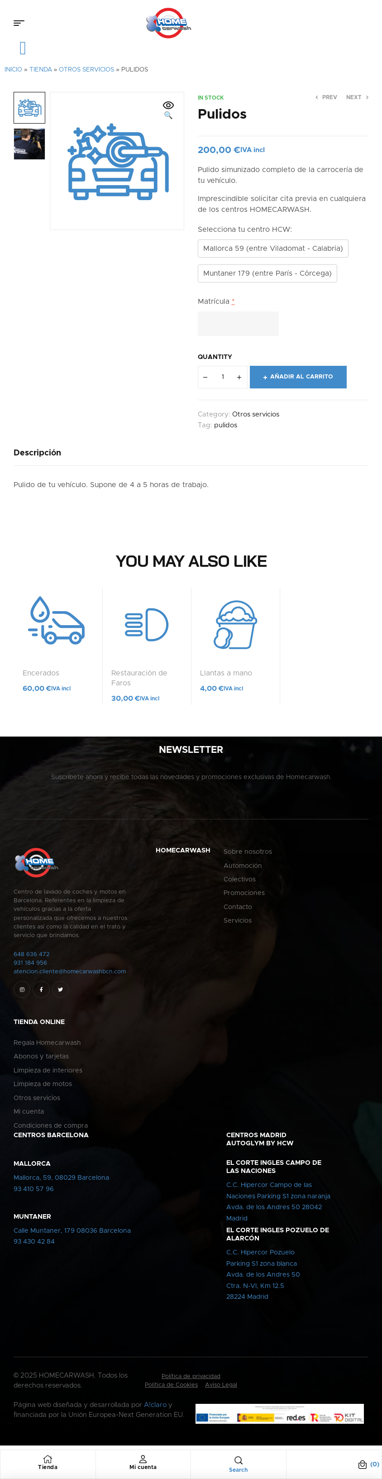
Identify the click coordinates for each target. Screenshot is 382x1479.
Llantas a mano (226, 677)
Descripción (37, 457)
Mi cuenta (143, 1467)
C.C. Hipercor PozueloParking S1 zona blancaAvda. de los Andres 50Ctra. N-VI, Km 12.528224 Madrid (263, 1279)
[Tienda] (48, 1459)
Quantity (215, 361)
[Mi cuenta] (143, 1459)
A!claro (155, 1409)
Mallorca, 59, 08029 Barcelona (61, 1182)
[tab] (37, 457)
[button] (168, 115)
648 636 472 (32, 959)
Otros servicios (86, 74)
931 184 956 (30, 967)
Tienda (40, 74)
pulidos (225, 429)
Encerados (41, 677)
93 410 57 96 (34, 1193)
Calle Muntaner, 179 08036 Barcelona (72, 1235)
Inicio (13, 74)
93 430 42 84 (34, 1246)
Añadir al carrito (301, 381)
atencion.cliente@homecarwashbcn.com (70, 976)
